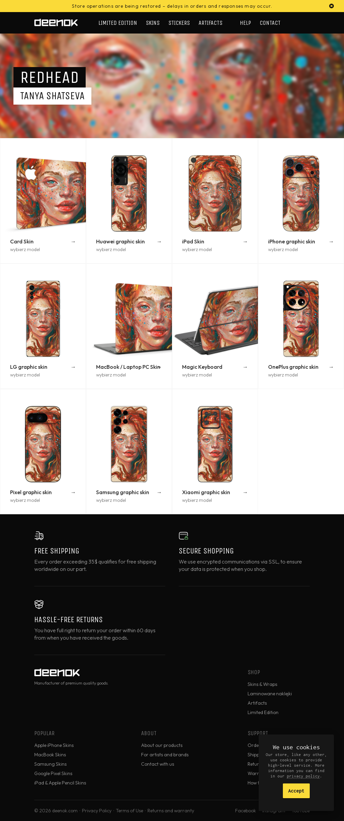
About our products (161, 745)
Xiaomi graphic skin (206, 492)
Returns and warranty (170, 811)
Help (245, 22)
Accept (296, 791)
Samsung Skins (50, 764)
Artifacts (210, 22)
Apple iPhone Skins (54, 745)
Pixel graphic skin (31, 492)
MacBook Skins (50, 755)
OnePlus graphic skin (293, 366)
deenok (56, 22)
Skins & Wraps (262, 684)
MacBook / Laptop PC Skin (128, 366)
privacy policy (303, 776)
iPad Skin (193, 241)
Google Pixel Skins (53, 773)
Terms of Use (129, 811)
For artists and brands (164, 755)
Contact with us (157, 764)
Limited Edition (117, 22)
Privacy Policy (97, 811)
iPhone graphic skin (291, 241)
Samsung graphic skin (122, 492)
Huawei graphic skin (120, 241)
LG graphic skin (28, 366)
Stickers (179, 22)
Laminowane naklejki (270, 694)
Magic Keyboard (202, 366)
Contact (270, 22)
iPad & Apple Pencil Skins (60, 783)
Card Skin (22, 241)
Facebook (245, 811)
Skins (153, 22)
